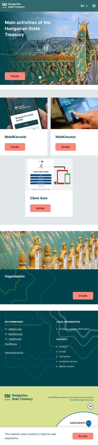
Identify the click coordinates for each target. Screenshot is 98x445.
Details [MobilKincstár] (15, 146)
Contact (63, 346)
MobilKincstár (16, 334)
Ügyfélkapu (11, 344)
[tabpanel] (49, 48)
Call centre (64, 356)
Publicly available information (74, 329)
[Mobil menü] (94, 6)
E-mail (62, 351)
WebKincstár (15, 329)
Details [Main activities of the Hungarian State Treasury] (15, 76)
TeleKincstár (15, 339)
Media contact (66, 366)
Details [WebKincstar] (65, 146)
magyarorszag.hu (14, 352)
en (82, 5)
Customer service (68, 361)
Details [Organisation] (83, 295)
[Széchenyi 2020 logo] (90, 406)
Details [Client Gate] (40, 208)
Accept (82, 436)
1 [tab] (40, 77)
